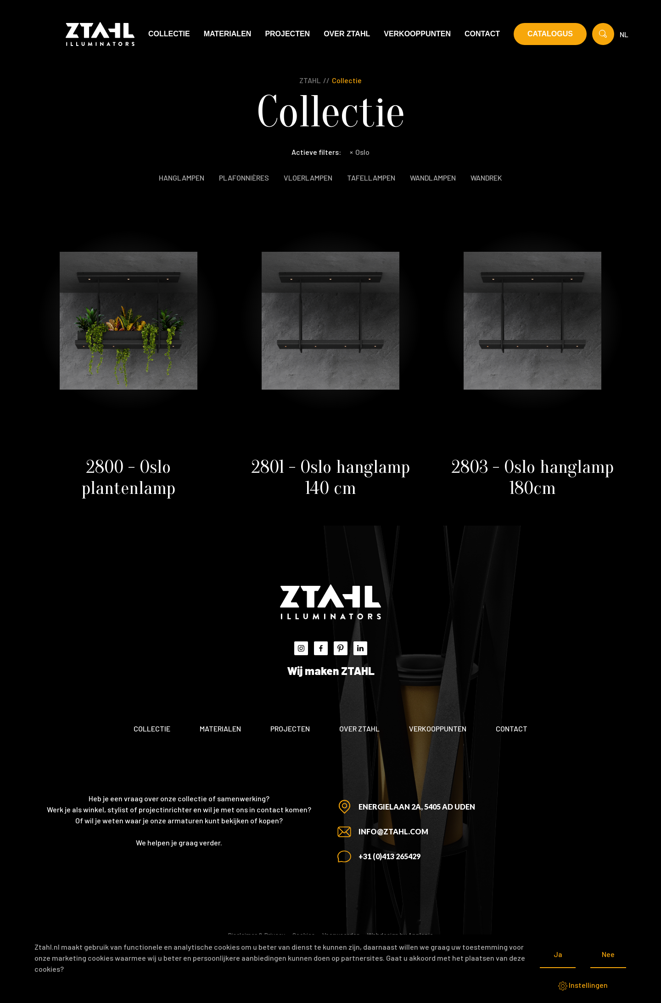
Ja (558, 954)
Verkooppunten (417, 34)
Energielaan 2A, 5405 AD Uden (417, 806)
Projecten (287, 34)
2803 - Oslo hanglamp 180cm (533, 477)
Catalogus (550, 34)
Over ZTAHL (347, 34)
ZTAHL (310, 80)
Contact (482, 34)
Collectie (169, 34)
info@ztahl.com (393, 831)
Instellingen (583, 985)
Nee (608, 954)
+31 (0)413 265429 (389, 856)
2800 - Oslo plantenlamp (128, 477)
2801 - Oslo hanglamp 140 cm (331, 477)
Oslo (360, 151)
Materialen (228, 34)
